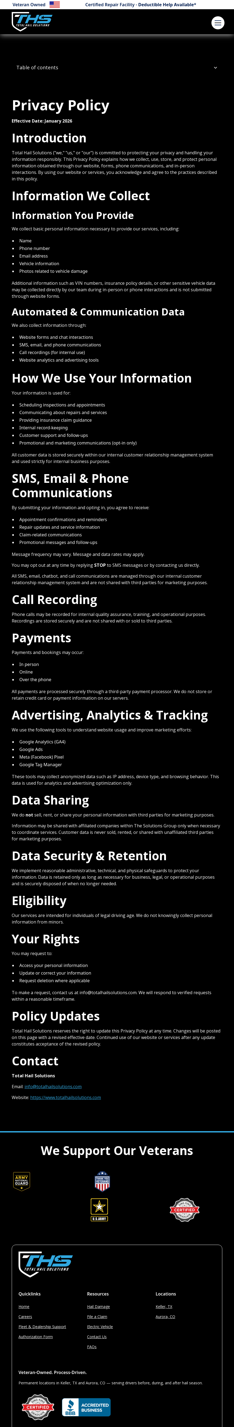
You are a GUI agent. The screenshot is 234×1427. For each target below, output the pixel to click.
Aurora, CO (165, 1316)
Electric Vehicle (100, 1326)
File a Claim (97, 1316)
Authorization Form (36, 1336)
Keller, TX (164, 1306)
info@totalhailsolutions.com (53, 1087)
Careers (25, 1316)
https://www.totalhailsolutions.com (65, 1097)
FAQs (92, 1346)
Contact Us (97, 1336)
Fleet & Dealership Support (42, 1326)
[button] (216, 21)
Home (24, 1306)
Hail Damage (98, 1306)
